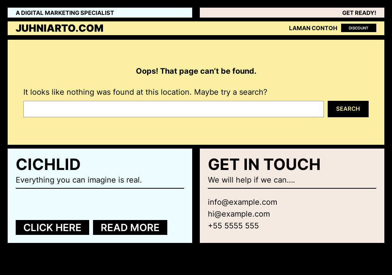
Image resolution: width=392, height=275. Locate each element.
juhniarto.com (59, 28)
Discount (359, 28)
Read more (130, 227)
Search (348, 108)
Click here (52, 227)
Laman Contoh (313, 28)
